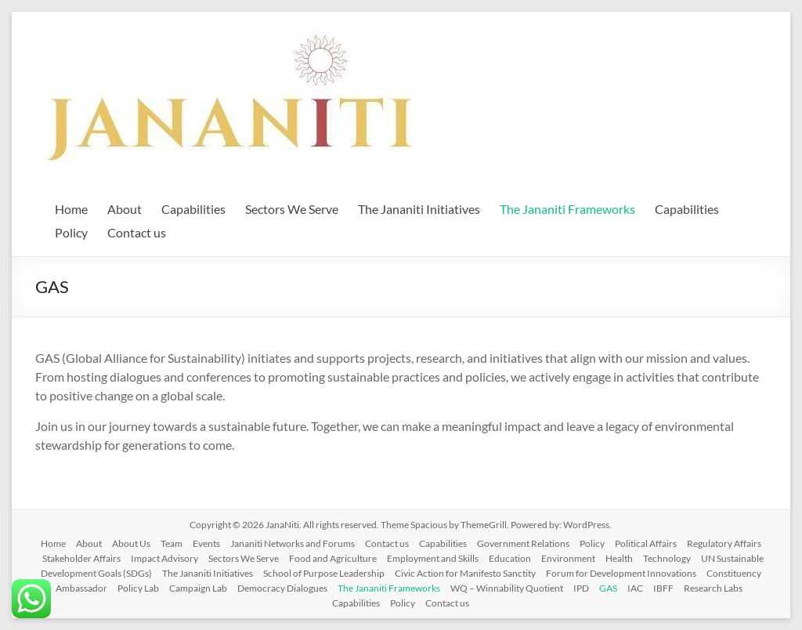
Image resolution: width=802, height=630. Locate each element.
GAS (608, 588)
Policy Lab (138, 588)
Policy (71, 232)
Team (171, 543)
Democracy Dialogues (282, 588)
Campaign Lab (198, 588)
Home (71, 208)
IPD (581, 588)
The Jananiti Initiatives (419, 208)
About (124, 208)
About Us (131, 543)
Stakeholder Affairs (81, 558)
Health (619, 558)
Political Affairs (646, 543)
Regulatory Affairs (724, 543)
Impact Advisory (164, 558)
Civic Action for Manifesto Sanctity (465, 573)
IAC (635, 588)
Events (206, 543)
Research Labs (713, 588)
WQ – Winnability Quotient (506, 588)
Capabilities (193, 208)
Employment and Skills (433, 558)
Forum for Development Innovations (621, 573)
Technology (667, 558)
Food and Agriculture (333, 558)
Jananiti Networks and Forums (292, 543)
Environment (568, 558)
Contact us (136, 232)
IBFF (663, 588)
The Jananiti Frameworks (567, 208)
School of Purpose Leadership (324, 573)
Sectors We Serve (291, 208)
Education (510, 558)
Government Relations (523, 543)
